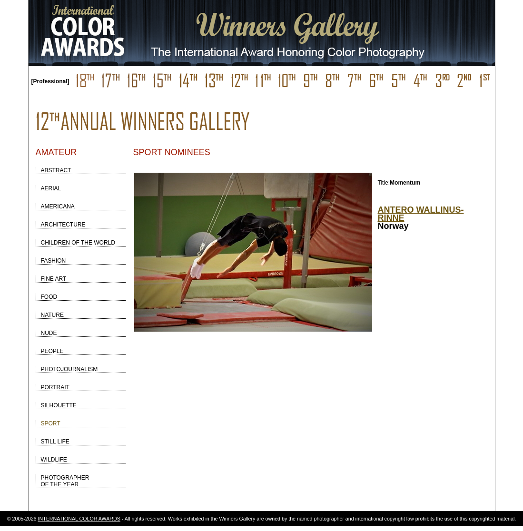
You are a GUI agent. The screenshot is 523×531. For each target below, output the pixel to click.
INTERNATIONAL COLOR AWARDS (79, 518)
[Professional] (50, 81)
